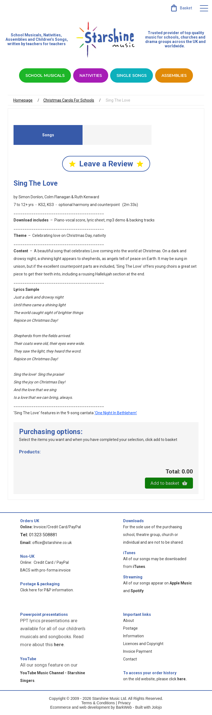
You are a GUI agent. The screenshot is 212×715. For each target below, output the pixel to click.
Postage (130, 628)
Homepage (23, 100)
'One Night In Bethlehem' (115, 413)
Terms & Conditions (98, 703)
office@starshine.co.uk (52, 542)
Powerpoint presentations (44, 614)
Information (133, 636)
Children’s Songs (51, 39)
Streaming (132, 577)
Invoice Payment (137, 651)
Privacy (124, 703)
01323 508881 (43, 534)
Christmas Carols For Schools (68, 100)
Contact (130, 659)
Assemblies (174, 75)
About (128, 620)
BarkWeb (124, 707)
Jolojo (157, 707)
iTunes (129, 553)
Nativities (91, 75)
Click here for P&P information (46, 590)
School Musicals (26, 35)
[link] (181, 8)
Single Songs (131, 75)
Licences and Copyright (143, 643)
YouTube (28, 659)
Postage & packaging (40, 584)
